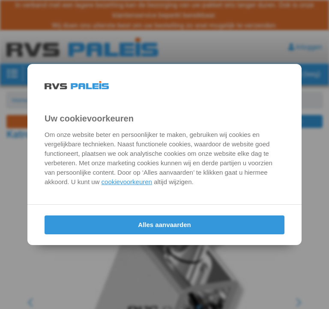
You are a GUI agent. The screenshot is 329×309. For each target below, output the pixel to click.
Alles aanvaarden (164, 224)
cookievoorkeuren (127, 181)
